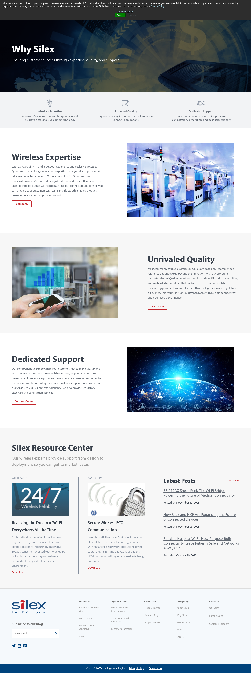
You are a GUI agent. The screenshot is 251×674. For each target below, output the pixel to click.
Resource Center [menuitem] (152, 609)
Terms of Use (155, 669)
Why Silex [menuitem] (182, 616)
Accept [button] (120, 15)
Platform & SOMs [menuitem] (88, 619)
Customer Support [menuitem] (219, 625)
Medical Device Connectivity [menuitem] (119, 610)
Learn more (22, 204)
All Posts (234, 481)
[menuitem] (222, 609)
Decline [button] (132, 15)
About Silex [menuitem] (183, 609)
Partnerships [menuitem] (183, 623)
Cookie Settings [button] (125, 11)
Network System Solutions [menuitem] (87, 628)
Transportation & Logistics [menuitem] (120, 621)
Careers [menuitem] (180, 638)
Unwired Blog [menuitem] (151, 616)
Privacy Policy (157, 6)
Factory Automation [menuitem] (122, 630)
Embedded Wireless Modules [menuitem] (89, 610)
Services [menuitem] (83, 637)
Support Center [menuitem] (152, 623)
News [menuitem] (179, 630)
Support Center (24, 402)
